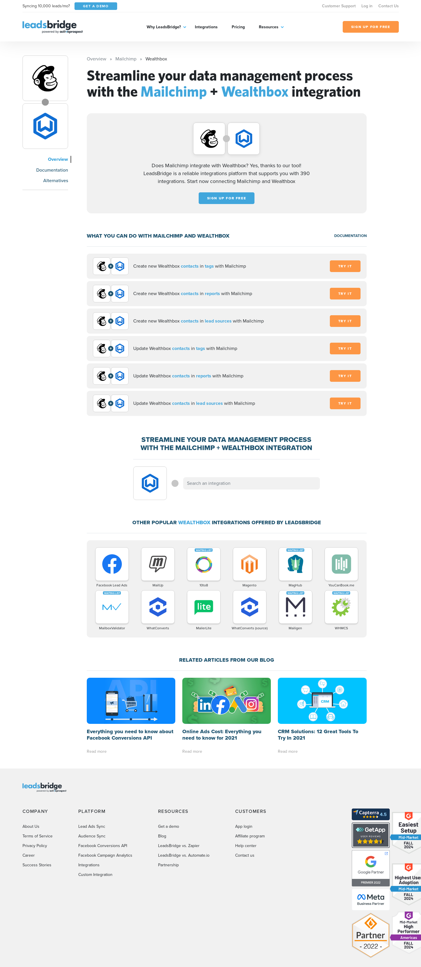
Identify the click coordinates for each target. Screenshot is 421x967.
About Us (30, 826)
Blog (162, 836)
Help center (246, 846)
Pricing (238, 27)
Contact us (244, 855)
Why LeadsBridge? (164, 27)
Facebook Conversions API (102, 846)
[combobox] (251, 483)
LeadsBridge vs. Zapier (179, 846)
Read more (97, 751)
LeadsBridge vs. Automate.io (183, 855)
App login (243, 826)
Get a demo (168, 826)
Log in (367, 6)
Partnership (168, 865)
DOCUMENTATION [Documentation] (350, 235)
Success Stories (36, 865)
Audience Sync (91, 836)
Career (28, 855)
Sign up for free (226, 198)
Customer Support (339, 6)
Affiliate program (250, 836)
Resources (268, 27)
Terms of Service (37, 836)
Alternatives (55, 180)
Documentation (52, 170)
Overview (58, 159)
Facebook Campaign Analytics (105, 855)
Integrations (206, 27)
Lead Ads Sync (91, 826)
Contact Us (388, 6)
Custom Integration (95, 875)
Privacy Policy (34, 846)
